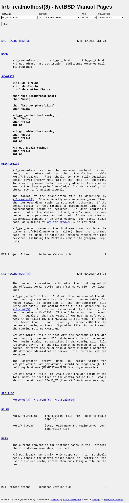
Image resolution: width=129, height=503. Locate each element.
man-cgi (96, 499)
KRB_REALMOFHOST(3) (15, 41)
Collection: (104, 14)
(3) (60, 222)
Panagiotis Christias (113, 499)
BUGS (4, 439)
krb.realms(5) (65, 400)
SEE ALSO (7, 393)
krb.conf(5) (42, 400)
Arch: (86, 14)
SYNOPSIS (7, 76)
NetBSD (55, 499)
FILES (5, 410)
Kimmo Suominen (72, 499)
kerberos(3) (21, 400)
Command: (8, 14)
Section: (44, 14)
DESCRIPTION (10, 164)
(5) (23, 199)
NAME (4, 54)
